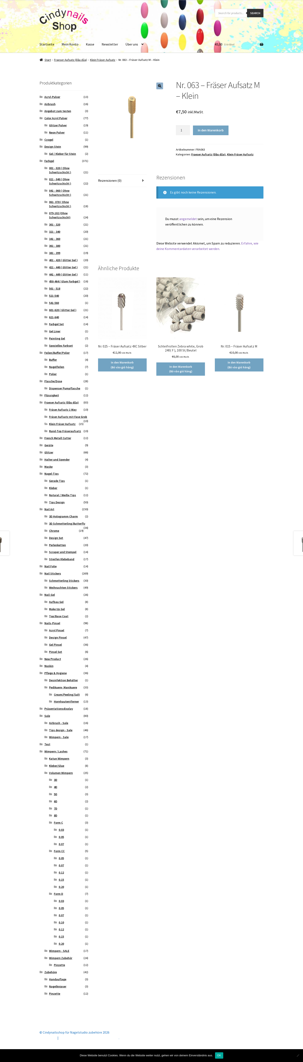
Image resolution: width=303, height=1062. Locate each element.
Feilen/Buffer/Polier (57, 353)
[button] (159, 86)
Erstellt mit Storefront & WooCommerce (89, 1038)
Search (255, 13)
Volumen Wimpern (61, 773)
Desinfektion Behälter (63, 680)
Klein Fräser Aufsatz (102, 60)
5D (55, 794)
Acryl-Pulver (52, 97)
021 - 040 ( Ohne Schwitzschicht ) (60, 181)
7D (55, 808)
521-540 (54, 296)
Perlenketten (57, 545)
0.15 (61, 880)
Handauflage (57, 979)
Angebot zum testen (57, 111)
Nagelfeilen (56, 367)
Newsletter (110, 44)
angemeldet (188, 219)
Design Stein (52, 146)
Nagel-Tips (51, 474)
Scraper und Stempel (62, 552)
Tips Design (57, 502)
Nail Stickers (52, 573)
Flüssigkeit (51, 395)
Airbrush (50, 104)
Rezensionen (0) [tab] (109, 180)
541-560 (54, 303)
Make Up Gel (57, 609)
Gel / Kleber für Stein (62, 154)
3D (55, 780)
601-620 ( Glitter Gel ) (62, 310)
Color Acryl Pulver (55, 118)
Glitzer (48, 452)
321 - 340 (54, 232)
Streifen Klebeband (61, 559)
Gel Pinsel (55, 645)
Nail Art (49, 509)
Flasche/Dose (53, 381)
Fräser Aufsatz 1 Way (63, 409)
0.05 (61, 837)
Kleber (53, 488)
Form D (58, 894)
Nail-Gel (49, 595)
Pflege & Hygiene (55, 673)
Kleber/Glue (56, 766)
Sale (47, 716)
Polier (53, 374)
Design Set (56, 538)
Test (47, 744)
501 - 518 (54, 288)
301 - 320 (54, 224)
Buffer (53, 360)
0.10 (61, 922)
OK (219, 1055)
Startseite (47, 44)
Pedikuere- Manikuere (63, 687)
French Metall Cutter (57, 438)
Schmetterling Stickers (64, 580)
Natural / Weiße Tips (62, 495)
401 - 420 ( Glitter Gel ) (63, 260)
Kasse (90, 44)
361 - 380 (54, 246)
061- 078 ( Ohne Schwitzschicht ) (60, 204)
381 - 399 (54, 253)
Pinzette (59, 965)
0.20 (61, 887)
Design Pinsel (58, 637)
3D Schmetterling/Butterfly (67, 523)
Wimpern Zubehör (60, 958)
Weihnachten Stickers (63, 587)
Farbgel (49, 161)
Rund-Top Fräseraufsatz (65, 431)
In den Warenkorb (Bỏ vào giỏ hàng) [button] (122, 365)
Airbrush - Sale (58, 723)
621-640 (54, 317)
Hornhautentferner (66, 701)
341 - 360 (54, 239)
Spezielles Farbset (61, 345)
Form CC (59, 851)
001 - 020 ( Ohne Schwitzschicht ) (60, 170)
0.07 (61, 844)
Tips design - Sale (60, 730)
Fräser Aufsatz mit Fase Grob (68, 417)
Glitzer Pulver (58, 125)
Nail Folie (50, 566)
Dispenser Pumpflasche (64, 388)
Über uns (131, 44)
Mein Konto (70, 44)
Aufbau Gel (56, 602)
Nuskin (48, 666)
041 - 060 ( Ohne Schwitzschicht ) (60, 193)
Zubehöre (50, 972)
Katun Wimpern (59, 758)
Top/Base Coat (58, 616)
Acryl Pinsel (56, 630)
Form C (58, 822)
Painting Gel (57, 338)
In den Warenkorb (211, 130)
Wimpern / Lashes (56, 751)
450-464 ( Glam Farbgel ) (64, 281)
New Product (52, 659)
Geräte (48, 445)
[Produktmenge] (183, 130)
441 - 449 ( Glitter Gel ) (63, 274)
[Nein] (298, 1055)
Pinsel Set (55, 652)
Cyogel (48, 140)
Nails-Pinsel (52, 623)
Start (48, 60)
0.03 (61, 830)
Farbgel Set (56, 324)
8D (55, 815)
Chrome (54, 531)
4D (55, 787)
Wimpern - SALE (59, 951)
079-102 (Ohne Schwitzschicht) (59, 215)
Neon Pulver (57, 132)
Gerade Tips (57, 481)
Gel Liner (54, 331)
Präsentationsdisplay (58, 709)
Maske (48, 467)
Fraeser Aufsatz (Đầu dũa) (70, 60)
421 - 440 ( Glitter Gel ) (63, 267)
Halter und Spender (57, 459)
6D (55, 801)
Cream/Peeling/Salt (67, 694)
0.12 (61, 872)
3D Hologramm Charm (63, 516)
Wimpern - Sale (59, 737)
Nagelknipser (57, 986)
